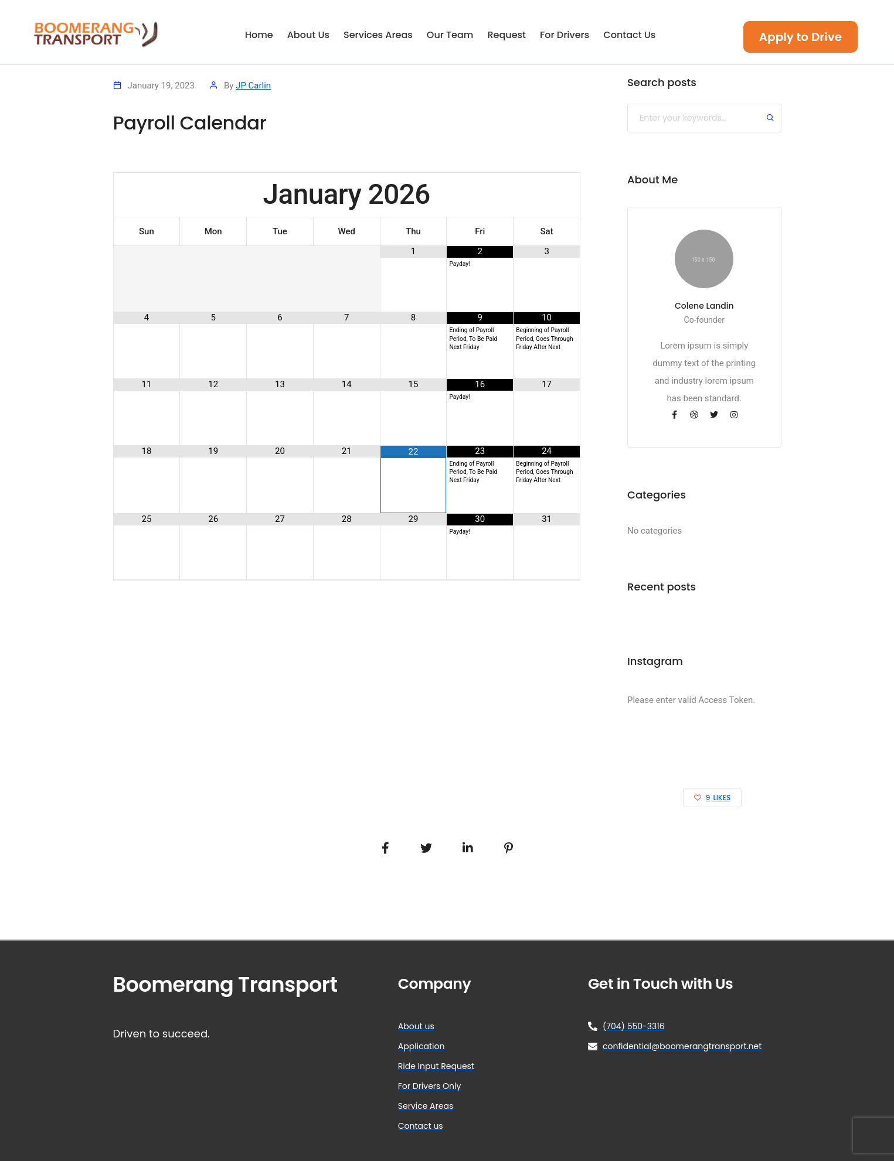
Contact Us (629, 35)
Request (506, 35)
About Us (308, 35)
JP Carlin (253, 85)
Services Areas (378, 35)
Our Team (450, 35)
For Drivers (564, 35)
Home (259, 35)
